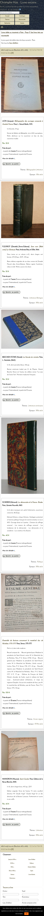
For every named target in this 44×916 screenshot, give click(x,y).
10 (41, 50)
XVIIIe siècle (39, 724)
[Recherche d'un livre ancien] (9, 12)
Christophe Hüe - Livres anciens (18, 2)
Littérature (39, 170)
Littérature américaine (35, 406)
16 (10, 53)
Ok (26, 913)
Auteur (5, 891)
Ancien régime (38, 719)
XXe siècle (39, 175)
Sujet (23, 891)
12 (3, 53)
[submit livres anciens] (21, 12)
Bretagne (40, 298)
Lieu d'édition (7, 903)
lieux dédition (13, 43)
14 (6, 53)
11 (1, 53)
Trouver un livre (8, 888)
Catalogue (22, 16)
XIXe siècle (39, 303)
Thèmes (22, 170)
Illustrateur (25, 897)
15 (8, 53)
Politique (40, 562)
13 (5, 53)
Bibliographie (31, 170)
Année (24, 903)
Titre (4, 897)
